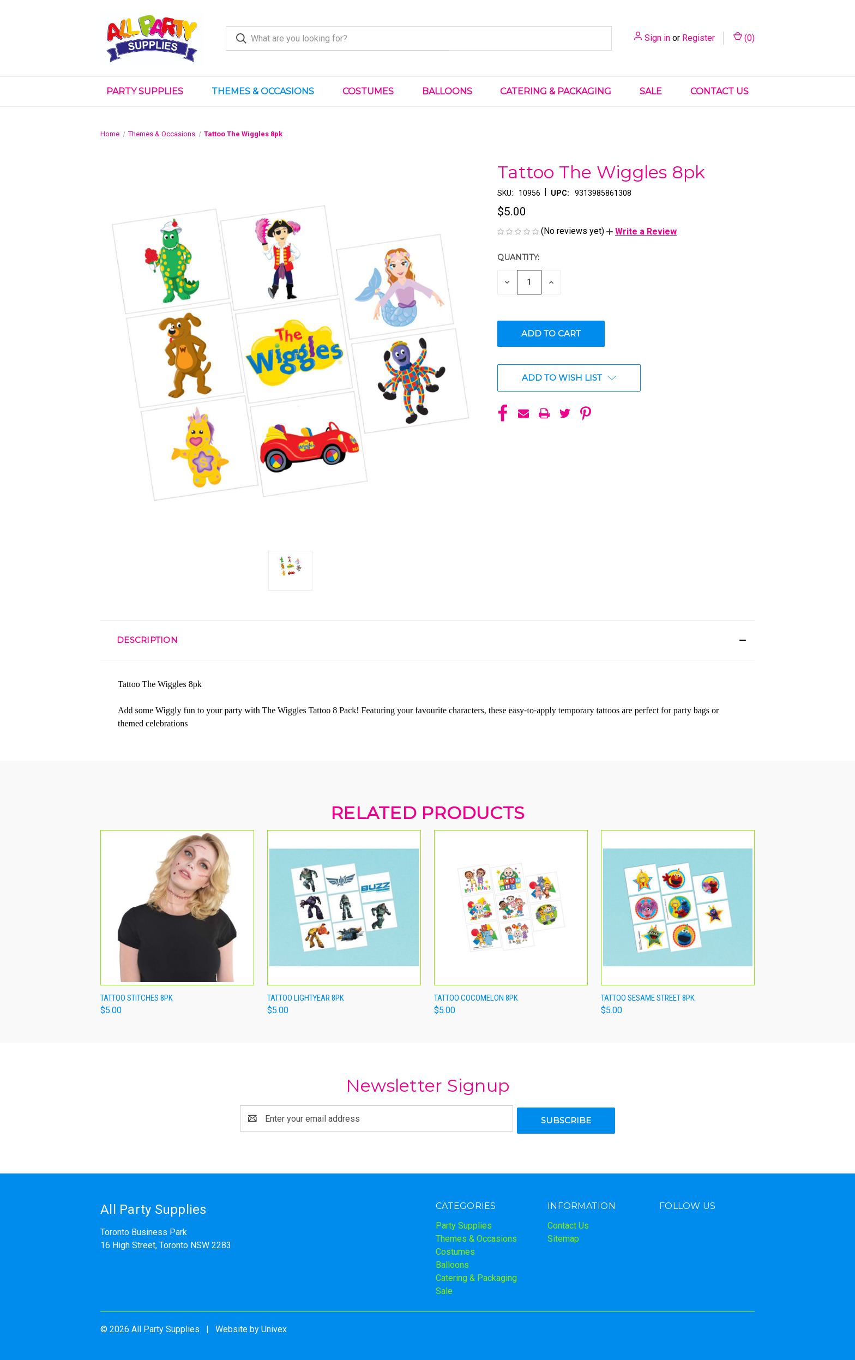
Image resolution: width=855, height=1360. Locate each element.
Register (698, 38)
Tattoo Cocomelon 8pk (476, 998)
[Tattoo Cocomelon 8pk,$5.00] (511, 907)
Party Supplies (144, 91)
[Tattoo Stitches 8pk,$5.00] (177, 907)
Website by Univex (251, 1327)
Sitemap (563, 1236)
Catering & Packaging (555, 91)
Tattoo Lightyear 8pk (305, 998)
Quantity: (518, 257)
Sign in (657, 38)
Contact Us (719, 91)
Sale (651, 91)
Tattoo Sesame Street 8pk (648, 998)
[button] (641, 231)
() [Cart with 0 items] (744, 37)
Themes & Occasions (263, 91)
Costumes (368, 91)
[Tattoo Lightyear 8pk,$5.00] (344, 907)
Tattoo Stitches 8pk (136, 998)
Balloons (447, 91)
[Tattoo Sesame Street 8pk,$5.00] (677, 907)
